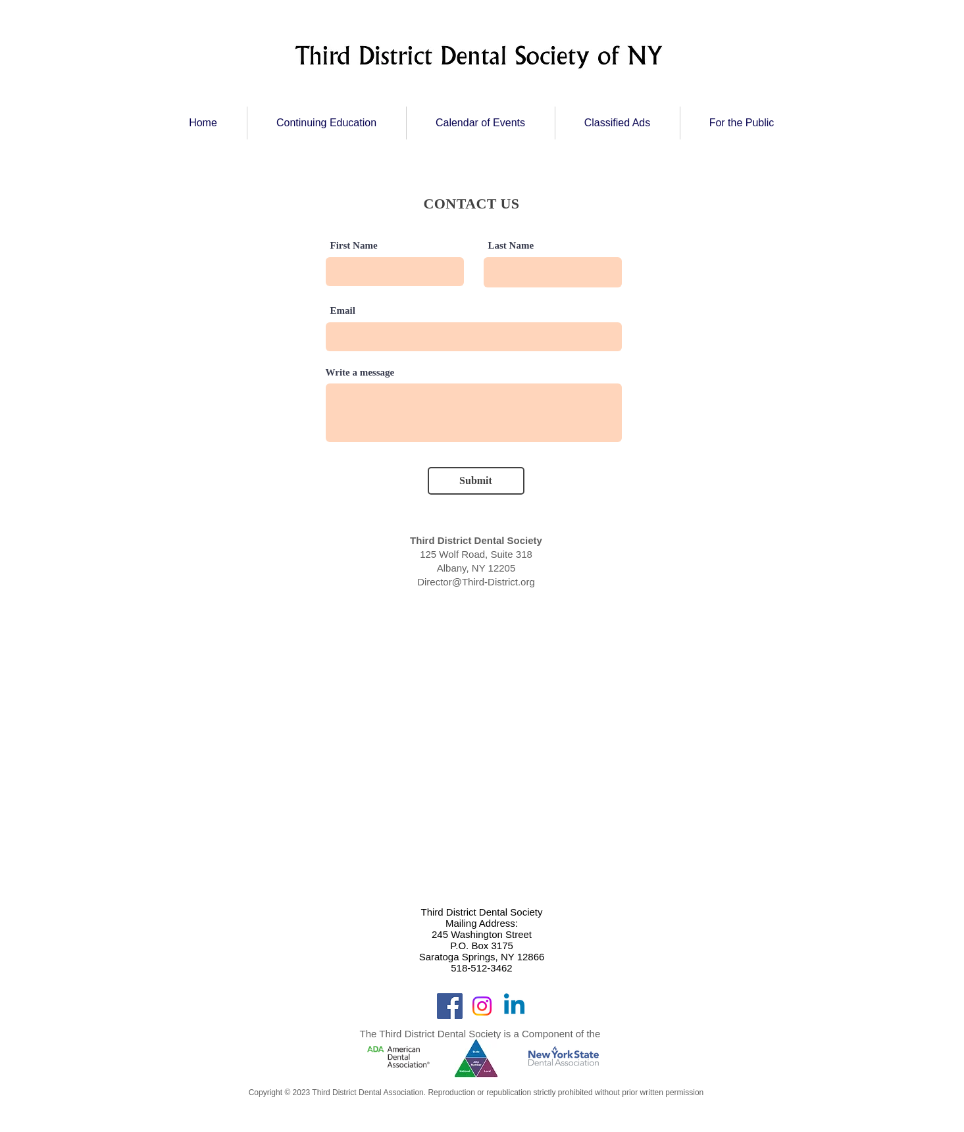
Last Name (511, 246)
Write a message (360, 373)
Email (342, 311)
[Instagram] (482, 1006)
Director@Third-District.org (476, 581)
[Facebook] (450, 1006)
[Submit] (476, 481)
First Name (354, 246)
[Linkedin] (514, 1006)
